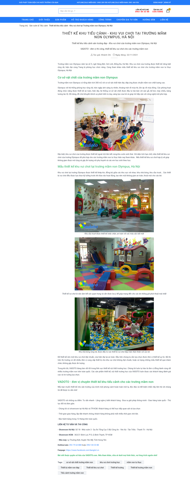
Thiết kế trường (117, 468)
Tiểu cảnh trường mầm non (72, 473)
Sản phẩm (60, 20)
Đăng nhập (158, 2)
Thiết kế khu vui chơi (95, 468)
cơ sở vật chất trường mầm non (79, 462)
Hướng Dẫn (149, 20)
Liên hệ (164, 20)
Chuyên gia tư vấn (127, 20)
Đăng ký (167, 2)
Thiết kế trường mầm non (141, 468)
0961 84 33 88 (93, 445)
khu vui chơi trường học (110, 462)
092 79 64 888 (75, 445)
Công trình (105, 20)
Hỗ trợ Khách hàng (82, 20)
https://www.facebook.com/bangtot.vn (83, 450)
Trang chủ (28, 20)
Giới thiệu (44, 20)
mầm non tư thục (134, 462)
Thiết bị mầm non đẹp (70, 468)
